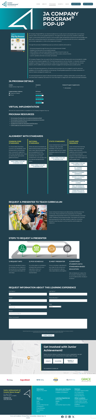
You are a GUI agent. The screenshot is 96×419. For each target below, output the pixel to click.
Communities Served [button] (42, 404)
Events (60, 4)
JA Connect (68, 88)
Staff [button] (38, 401)
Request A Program (71, 361)
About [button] (39, 398)
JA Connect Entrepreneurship (19, 121)
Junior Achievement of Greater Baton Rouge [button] (81, 400)
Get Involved (88, 4)
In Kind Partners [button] (79, 394)
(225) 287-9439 (8, 399)
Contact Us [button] (7, 397)
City (10, 304)
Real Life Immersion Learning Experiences (78, 186)
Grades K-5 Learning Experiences (78, 173)
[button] (46, 4)
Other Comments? (14, 317)
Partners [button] (77, 389)
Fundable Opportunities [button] (81, 390)
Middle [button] (57, 401)
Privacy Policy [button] (25, 416)
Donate (48, 361)
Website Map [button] (40, 416)
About (44, 4)
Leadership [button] (40, 399)
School (10, 310)
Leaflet (80, 373)
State (50, 304)
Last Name (52, 291)
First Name (12, 291)
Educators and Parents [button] (63, 389)
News (67, 4)
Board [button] (38, 403)
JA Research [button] (40, 406)
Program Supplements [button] (62, 390)
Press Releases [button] (41, 408)
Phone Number (53, 297)
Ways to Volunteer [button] (42, 390)
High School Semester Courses (78, 182)
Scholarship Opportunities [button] (63, 404)
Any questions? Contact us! (51, 368)
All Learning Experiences (78, 168)
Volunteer (58, 361)
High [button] (57, 403)
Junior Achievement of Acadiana (81, 403)
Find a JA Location (80, 406)
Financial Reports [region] (79, 395)
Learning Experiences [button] (63, 398)
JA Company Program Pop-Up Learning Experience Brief (26, 118)
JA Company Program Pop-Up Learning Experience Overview (27, 120)
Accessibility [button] (33, 416)
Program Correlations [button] (62, 392)
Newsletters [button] (40, 410)
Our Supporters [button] (79, 392)
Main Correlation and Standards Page (18, 162)
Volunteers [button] (40, 389)
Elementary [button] (59, 399)
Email (10, 297)
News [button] (38, 411)
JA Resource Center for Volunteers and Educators (24, 123)
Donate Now (76, 4)
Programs (52, 4)
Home (38, 4)
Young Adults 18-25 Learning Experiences (78, 191)
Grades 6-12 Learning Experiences (78, 177)
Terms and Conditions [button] (15, 416)
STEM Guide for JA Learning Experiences (22, 125)
